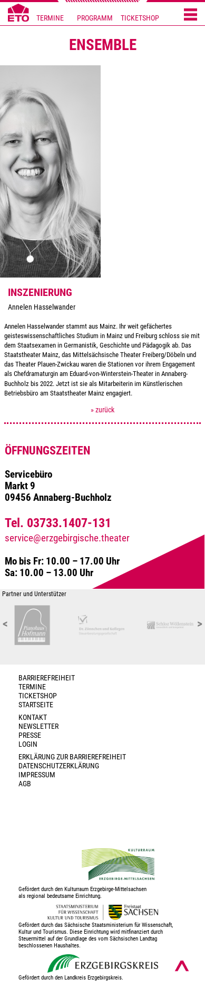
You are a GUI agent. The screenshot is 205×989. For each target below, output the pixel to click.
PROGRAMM (95, 18)
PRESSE (29, 735)
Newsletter (38, 726)
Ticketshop (37, 695)
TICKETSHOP (140, 18)
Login (27, 744)
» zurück (102, 410)
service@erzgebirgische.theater (67, 538)
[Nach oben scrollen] (181, 965)
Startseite (35, 704)
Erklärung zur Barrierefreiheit (72, 757)
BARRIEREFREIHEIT (46, 678)
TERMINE (50, 18)
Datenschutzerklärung (58, 765)
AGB (24, 783)
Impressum (36, 774)
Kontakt (32, 717)
